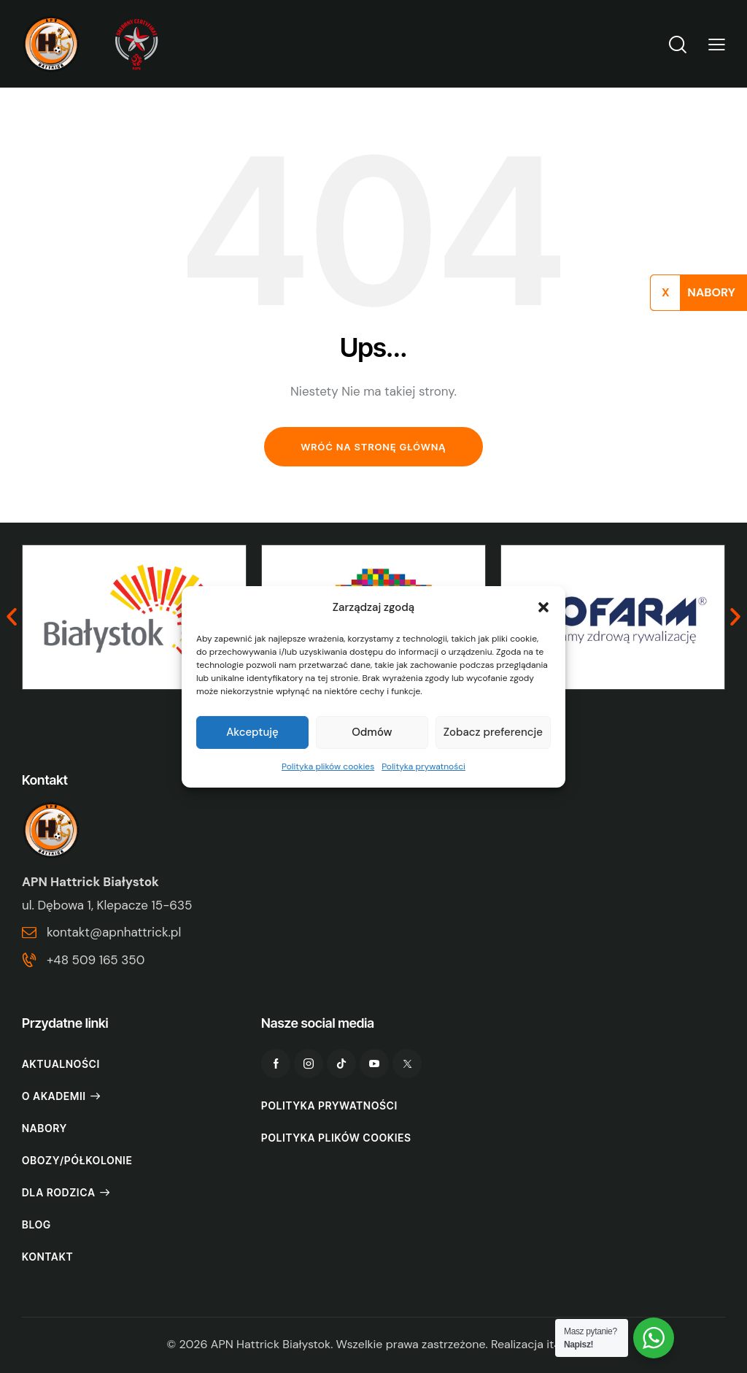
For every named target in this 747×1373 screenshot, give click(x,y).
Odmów (372, 732)
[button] (543, 606)
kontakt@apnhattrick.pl (114, 932)
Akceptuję (252, 732)
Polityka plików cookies (328, 766)
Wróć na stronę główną (373, 447)
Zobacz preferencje (493, 732)
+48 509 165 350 (95, 960)
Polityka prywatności (423, 766)
